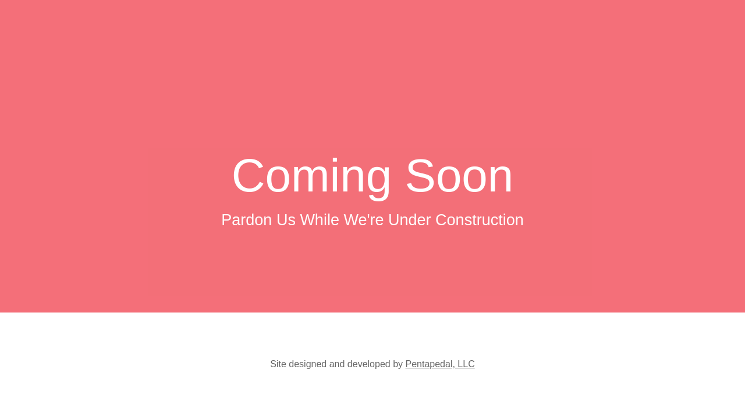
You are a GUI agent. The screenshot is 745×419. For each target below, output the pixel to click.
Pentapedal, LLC (439, 364)
